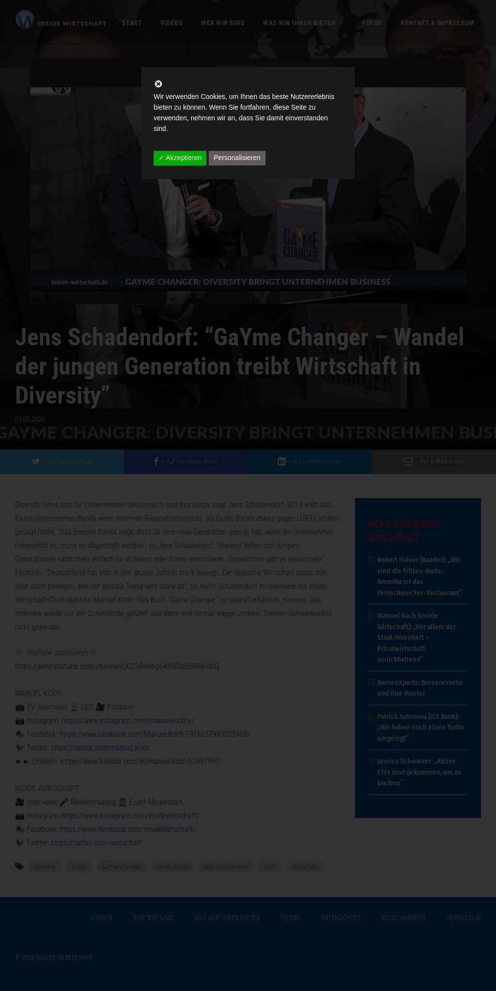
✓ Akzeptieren (180, 158)
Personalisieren (237, 158)
